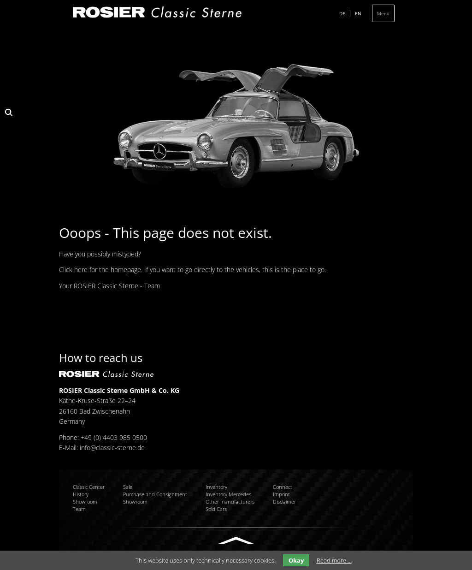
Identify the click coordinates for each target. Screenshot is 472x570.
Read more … (334, 560)
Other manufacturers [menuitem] (230, 501)
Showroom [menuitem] (85, 501)
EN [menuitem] (358, 13)
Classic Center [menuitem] (89, 486)
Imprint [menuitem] (281, 494)
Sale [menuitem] (127, 486)
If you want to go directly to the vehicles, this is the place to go (234, 269)
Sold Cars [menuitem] (216, 508)
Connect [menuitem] (282, 486)
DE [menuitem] (342, 13)
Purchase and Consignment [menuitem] (155, 494)
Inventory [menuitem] (216, 486)
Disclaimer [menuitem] (284, 501)
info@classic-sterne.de (112, 447)
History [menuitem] (80, 494)
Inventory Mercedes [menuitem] (228, 494)
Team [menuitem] (79, 508)
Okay (296, 560)
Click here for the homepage (100, 269)
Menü (383, 13)
